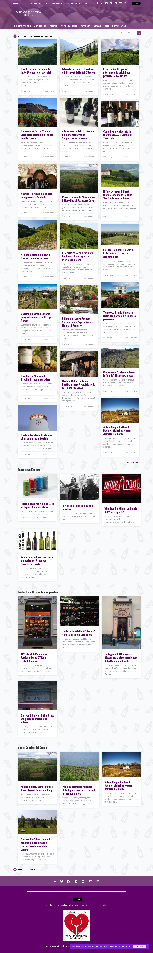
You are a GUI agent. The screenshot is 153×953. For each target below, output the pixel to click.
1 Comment (132, 95)
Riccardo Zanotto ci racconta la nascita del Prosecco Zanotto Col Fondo (37, 560)
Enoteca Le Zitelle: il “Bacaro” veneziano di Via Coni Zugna (78, 633)
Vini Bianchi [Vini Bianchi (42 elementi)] (32, 3)
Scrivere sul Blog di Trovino (82, 905)
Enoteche (85, 26)
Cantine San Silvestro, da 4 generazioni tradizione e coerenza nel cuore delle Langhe (35, 844)
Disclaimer (65, 905)
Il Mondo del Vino (22, 26)
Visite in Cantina (69, 26)
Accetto (140, 946)
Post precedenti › (134, 462)
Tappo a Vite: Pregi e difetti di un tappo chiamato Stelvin (37, 505)
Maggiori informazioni (122, 946)
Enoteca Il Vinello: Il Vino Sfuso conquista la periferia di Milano (37, 718)
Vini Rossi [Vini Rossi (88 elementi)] (83, 3)
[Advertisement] (93, 15)
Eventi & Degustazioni (115, 26)
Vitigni (53, 26)
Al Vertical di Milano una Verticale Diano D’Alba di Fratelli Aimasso (34, 657)
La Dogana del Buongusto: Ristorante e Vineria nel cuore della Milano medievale (121, 657)
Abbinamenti (40, 26)
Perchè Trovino (52, 905)
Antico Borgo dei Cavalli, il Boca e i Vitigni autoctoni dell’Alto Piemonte (118, 785)
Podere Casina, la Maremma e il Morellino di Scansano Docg (37, 788)
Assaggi (97, 26)
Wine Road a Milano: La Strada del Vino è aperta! (120, 510)
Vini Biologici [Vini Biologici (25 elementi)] (44, 3)
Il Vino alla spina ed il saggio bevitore (77, 507)
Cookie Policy (101, 905)
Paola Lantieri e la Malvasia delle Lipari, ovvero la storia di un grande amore (78, 790)
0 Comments (49, 91)
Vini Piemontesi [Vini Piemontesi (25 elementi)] (71, 3)
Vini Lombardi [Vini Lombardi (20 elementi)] (57, 3)
